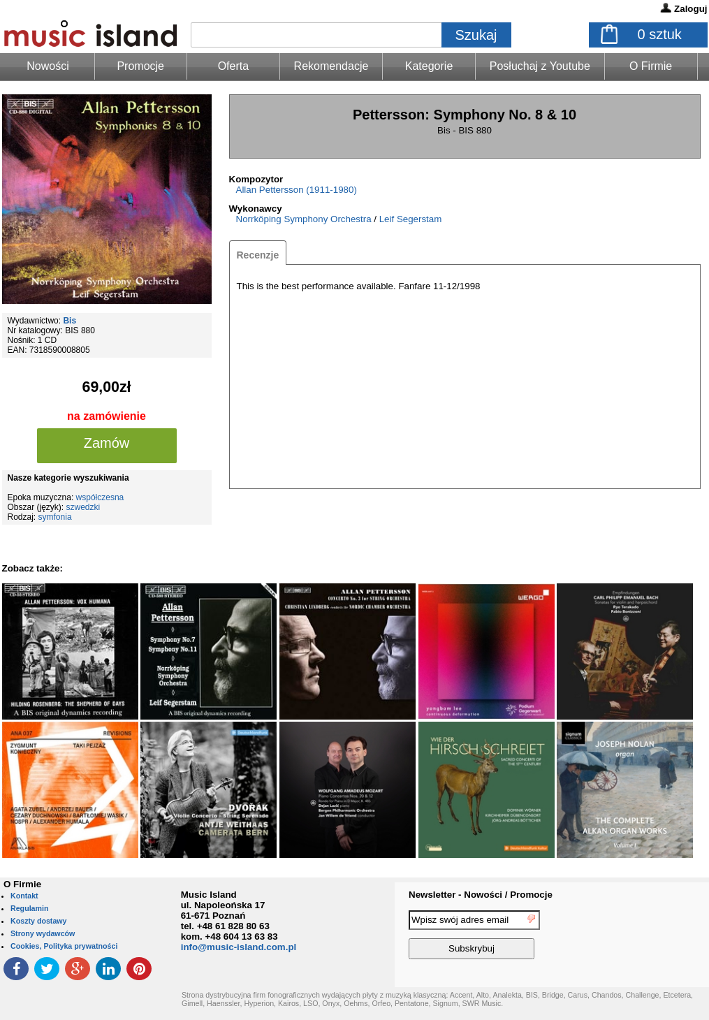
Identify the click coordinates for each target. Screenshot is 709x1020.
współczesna (100, 497)
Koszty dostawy (38, 921)
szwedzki (83, 507)
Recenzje (258, 255)
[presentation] (651, 937)
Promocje (140, 66)
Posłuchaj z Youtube (540, 66)
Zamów (107, 443)
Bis (69, 321)
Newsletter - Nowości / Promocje (481, 894)
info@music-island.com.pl (239, 947)
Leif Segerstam (410, 219)
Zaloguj (690, 8)
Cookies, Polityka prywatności (63, 946)
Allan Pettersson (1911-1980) (296, 189)
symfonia (55, 517)
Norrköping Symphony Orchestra (304, 219)
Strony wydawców (42, 933)
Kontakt (24, 895)
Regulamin (29, 908)
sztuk (660, 34)
